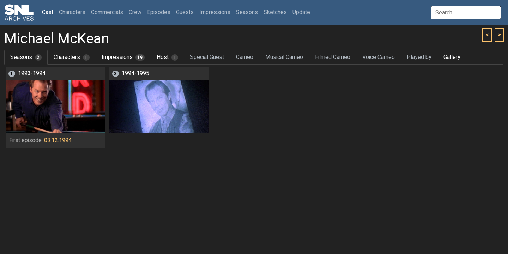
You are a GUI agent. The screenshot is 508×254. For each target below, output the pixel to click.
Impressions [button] (214, 12)
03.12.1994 (58, 140)
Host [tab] (167, 57)
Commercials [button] (107, 12)
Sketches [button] (275, 12)
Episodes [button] (158, 12)
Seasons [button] (247, 12)
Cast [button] (49, 12)
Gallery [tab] (451, 57)
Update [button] (301, 12)
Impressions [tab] (123, 57)
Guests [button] (185, 12)
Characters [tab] (72, 57)
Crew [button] (135, 12)
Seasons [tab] (26, 57)
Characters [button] (72, 12)
